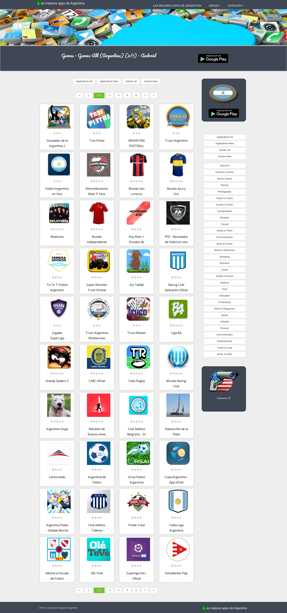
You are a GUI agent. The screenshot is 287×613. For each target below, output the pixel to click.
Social (224, 269)
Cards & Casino (224, 198)
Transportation (224, 211)
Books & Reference (224, 250)
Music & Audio (224, 354)
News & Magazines (225, 308)
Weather (224, 217)
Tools (224, 289)
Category (236, 5)
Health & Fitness (224, 276)
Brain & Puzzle (224, 243)
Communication (224, 334)
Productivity (225, 302)
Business (225, 263)
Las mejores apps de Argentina (61, 3)
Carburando (57, 477)
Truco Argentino (176, 141)
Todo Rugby (136, 381)
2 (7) (99, 95)
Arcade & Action (224, 204)
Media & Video (224, 230)
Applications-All (84, 81)
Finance (224, 328)
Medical (225, 282)
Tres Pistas (97, 141)
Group (214, 5)
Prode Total (136, 525)
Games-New (150, 81)
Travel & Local (224, 347)
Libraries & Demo (224, 172)
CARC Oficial (97, 381)
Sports (224, 315)
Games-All (131, 81)
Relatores (57, 237)
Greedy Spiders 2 (57, 381)
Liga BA (176, 333)
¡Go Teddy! (137, 285)
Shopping (225, 256)
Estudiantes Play (176, 573)
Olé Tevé (97, 573)
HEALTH (224, 165)
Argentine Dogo (57, 429)
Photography (224, 191)
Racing (224, 185)
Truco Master (136, 333)
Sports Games (224, 178)
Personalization (225, 237)
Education (224, 295)
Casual (224, 224)
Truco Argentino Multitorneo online (96, 338)
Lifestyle (224, 321)
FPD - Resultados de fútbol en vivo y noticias (176, 242)
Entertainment (224, 341)
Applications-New (109, 81)
